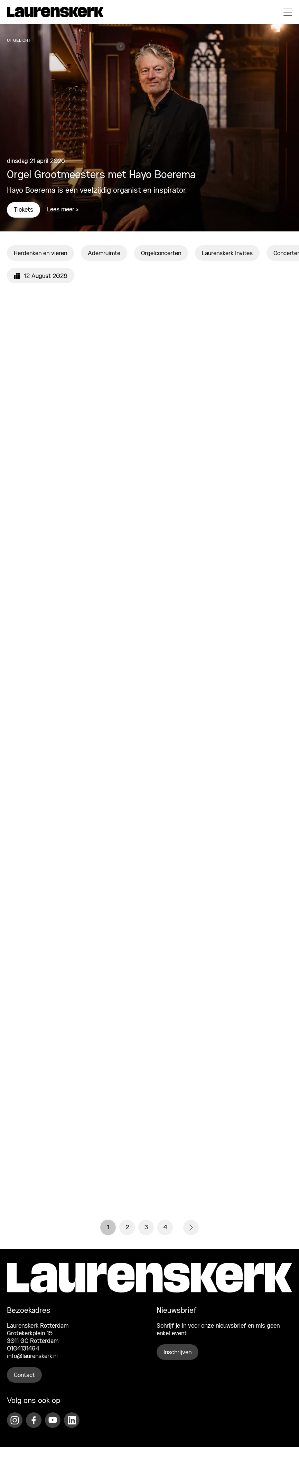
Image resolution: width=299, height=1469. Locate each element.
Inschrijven (177, 1352)
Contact (24, 1375)
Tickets (23, 210)
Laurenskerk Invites (227, 253)
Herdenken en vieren (40, 253)
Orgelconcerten (161, 253)
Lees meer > (62, 209)
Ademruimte (104, 253)
